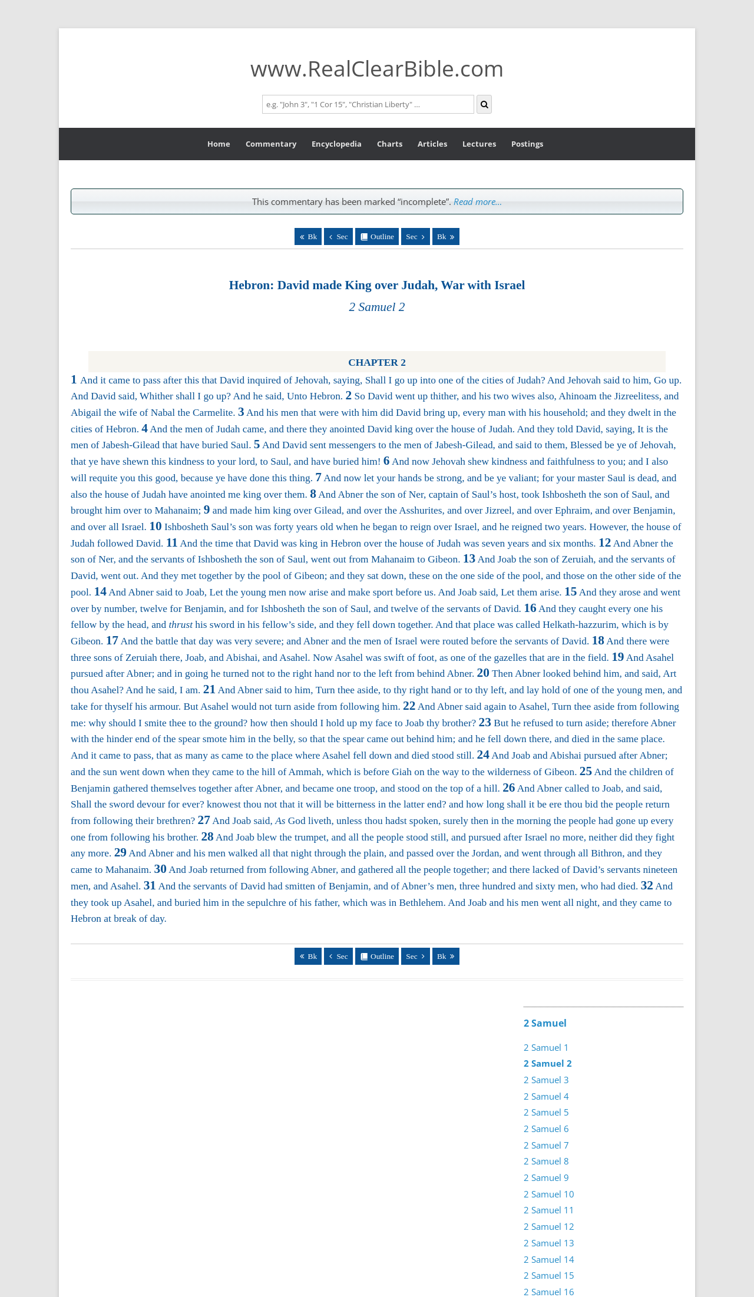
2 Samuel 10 (549, 1194)
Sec (342, 236)
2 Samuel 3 (546, 1080)
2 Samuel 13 (549, 1243)
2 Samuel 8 (546, 1161)
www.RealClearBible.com (377, 68)
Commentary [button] (271, 143)
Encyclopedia (337, 143)
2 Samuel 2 (548, 1063)
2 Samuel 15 (549, 1275)
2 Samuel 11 (549, 1210)
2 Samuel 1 (546, 1047)
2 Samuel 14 (549, 1259)
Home (218, 143)
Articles (432, 143)
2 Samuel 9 (546, 1177)
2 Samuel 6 (546, 1128)
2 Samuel (545, 1023)
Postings (527, 143)
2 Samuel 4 (546, 1096)
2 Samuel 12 (549, 1226)
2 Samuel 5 (546, 1112)
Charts (389, 143)
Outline (382, 236)
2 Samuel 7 (546, 1145)
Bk (313, 236)
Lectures (479, 143)
